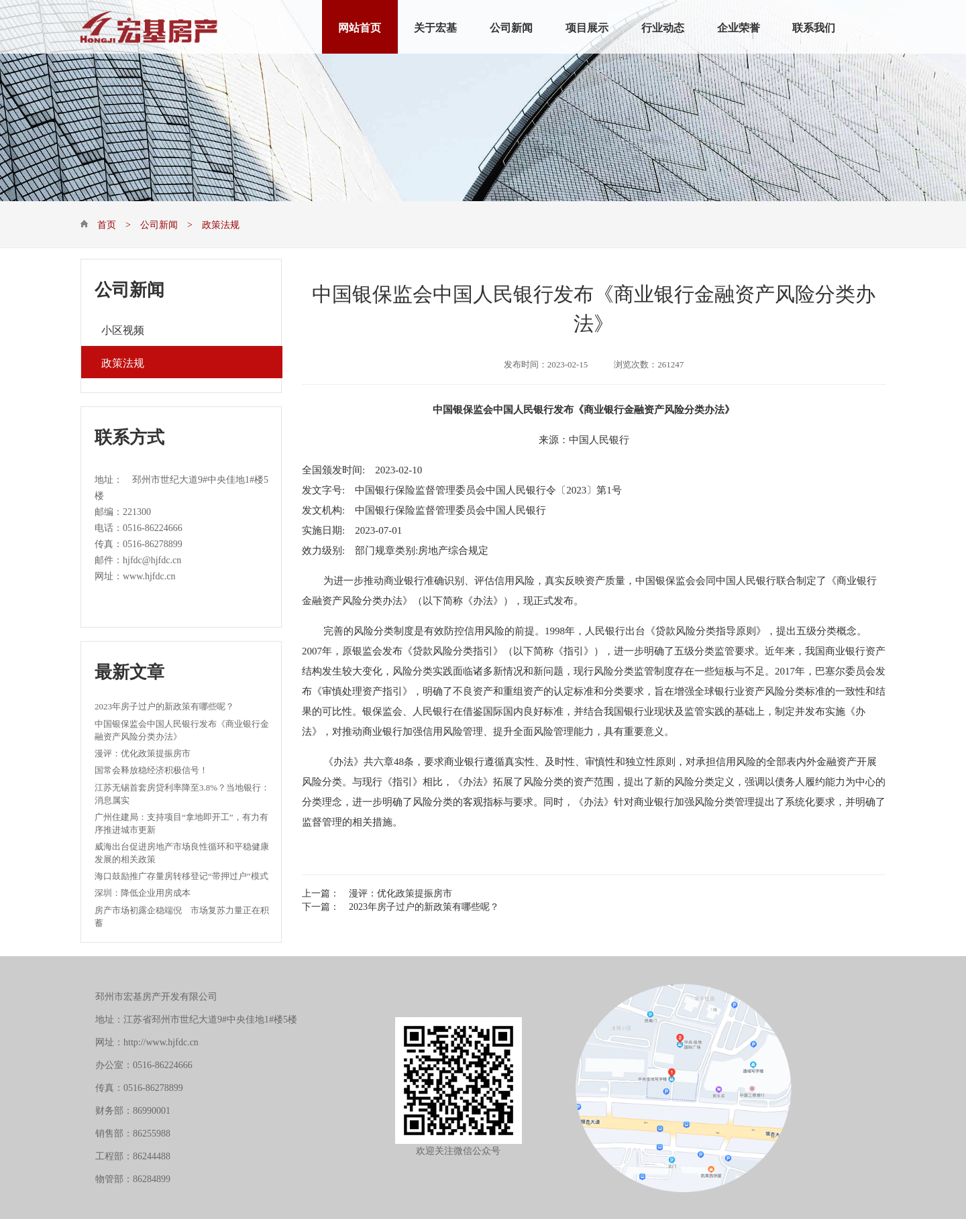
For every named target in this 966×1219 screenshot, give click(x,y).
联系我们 (813, 26)
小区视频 (122, 329)
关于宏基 (435, 26)
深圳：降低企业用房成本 (143, 891)
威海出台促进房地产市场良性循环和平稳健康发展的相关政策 (182, 852)
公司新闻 (511, 26)
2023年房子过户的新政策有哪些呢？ (164, 705)
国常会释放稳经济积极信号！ (151, 769)
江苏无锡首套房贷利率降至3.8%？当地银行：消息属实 (182, 793)
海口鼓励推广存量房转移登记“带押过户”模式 (181, 875)
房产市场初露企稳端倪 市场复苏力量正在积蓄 (182, 915)
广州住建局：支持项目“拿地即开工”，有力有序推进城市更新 (181, 822)
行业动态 (662, 26)
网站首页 (359, 26)
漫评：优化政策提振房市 (143, 752)
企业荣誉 (738, 26)
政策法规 (122, 361)
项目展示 (587, 26)
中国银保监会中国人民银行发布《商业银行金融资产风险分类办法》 (182, 729)
